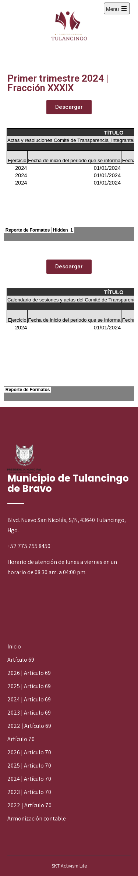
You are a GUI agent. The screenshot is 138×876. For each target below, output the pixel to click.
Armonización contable (36, 818)
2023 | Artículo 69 (29, 712)
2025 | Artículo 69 (29, 686)
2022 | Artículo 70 (29, 805)
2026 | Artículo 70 (29, 752)
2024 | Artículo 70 (29, 779)
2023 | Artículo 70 (29, 792)
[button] (69, 107)
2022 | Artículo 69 (29, 726)
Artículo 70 (21, 739)
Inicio (14, 646)
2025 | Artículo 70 (29, 765)
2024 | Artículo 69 (29, 699)
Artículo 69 (20, 660)
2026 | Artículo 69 (29, 673)
